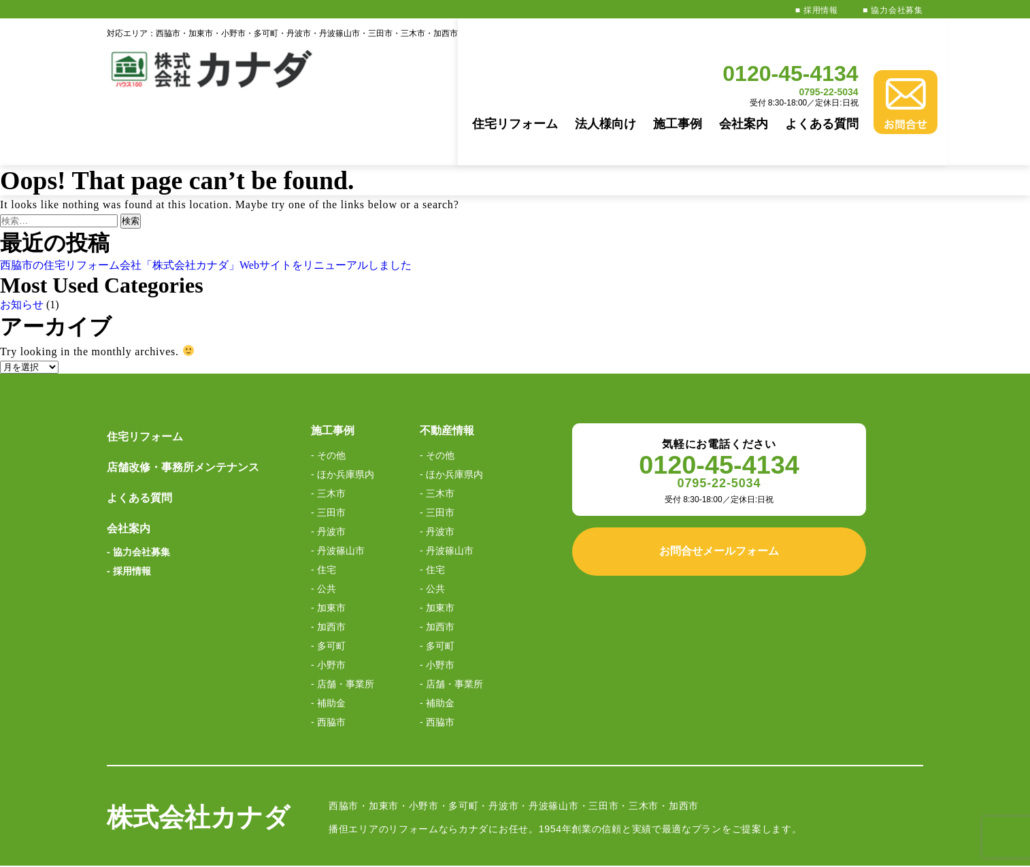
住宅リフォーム (501, 81)
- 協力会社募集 (138, 491)
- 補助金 (328, 642)
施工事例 (663, 81)
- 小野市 (328, 604)
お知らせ (22, 244)
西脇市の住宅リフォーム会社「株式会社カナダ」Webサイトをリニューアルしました (206, 204)
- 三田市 (328, 451)
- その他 (328, 394)
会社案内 (729, 81)
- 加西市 (328, 566)
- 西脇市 (328, 661)
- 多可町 (328, 585)
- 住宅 (323, 509)
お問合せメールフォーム (719, 490)
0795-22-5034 (814, 49)
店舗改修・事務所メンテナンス (183, 406)
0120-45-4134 (776, 31)
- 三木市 (328, 432)
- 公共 (323, 528)
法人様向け (591, 81)
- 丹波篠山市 (338, 490)
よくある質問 (807, 81)
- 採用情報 (129, 510)
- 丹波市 (328, 470)
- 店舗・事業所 (342, 623)
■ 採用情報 (816, 10)
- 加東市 (328, 547)
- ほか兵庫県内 (342, 413)
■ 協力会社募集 (893, 10)
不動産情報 (447, 370)
